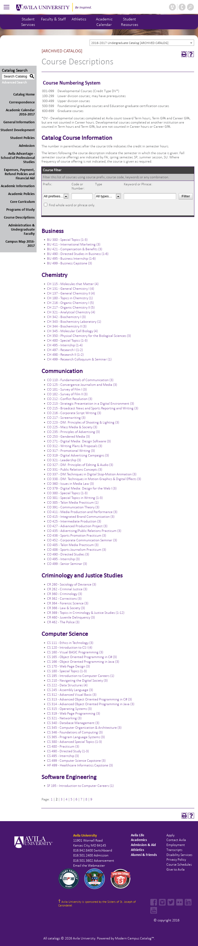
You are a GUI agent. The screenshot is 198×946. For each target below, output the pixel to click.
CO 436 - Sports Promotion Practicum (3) (76, 535)
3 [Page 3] (61, 799)
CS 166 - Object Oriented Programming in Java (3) (83, 662)
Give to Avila (175, 869)
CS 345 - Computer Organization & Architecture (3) (84, 728)
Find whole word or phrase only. (72, 205)
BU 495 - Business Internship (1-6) (71, 258)
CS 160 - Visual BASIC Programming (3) (75, 652)
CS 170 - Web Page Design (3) (68, 666)
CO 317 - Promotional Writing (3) (71, 451)
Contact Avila (176, 840)
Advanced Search (14, 82)
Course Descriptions (19, 217)
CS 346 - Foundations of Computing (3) (75, 732)
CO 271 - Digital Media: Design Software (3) (79, 441)
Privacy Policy (176, 859)
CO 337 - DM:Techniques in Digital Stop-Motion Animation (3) (91, 474)
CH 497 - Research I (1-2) (65, 350)
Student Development (18, 130)
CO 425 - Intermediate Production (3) (74, 521)
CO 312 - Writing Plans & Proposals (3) (74, 446)
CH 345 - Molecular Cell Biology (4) (72, 331)
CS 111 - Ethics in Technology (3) (70, 643)
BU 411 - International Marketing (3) (73, 244)
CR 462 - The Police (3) (63, 622)
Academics (139, 840)
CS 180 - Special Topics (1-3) (67, 671)
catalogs (54, 938)
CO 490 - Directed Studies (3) (68, 554)
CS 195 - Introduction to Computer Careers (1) (80, 676)
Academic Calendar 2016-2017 (20, 112)
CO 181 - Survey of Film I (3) (67, 389)
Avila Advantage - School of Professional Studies (18, 158)
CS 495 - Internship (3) (63, 756)
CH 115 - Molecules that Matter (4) (72, 284)
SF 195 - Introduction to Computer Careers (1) (80, 786)
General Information (19, 122)
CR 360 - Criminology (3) (64, 594)
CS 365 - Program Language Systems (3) (76, 737)
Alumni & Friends (144, 855)
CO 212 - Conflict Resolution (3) (69, 399)
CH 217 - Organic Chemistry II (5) (71, 307)
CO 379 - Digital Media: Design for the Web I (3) (82, 488)
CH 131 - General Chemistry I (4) (70, 289)
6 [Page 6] (76, 799)
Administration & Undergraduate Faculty (21, 229)
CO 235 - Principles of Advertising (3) (73, 432)
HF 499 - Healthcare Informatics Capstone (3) (80, 765)
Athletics (79, 19)
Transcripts (174, 850)
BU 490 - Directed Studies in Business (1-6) (77, 254)
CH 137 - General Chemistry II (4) (71, 293)
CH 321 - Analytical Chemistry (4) (71, 312)
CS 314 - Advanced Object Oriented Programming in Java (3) (90, 704)
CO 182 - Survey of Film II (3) (67, 394)
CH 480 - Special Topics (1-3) (67, 340)
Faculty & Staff (53, 19)
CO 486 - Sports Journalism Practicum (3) (76, 550)
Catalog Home (24, 94)
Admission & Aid (143, 845)
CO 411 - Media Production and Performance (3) (82, 512)
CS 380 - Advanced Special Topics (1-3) (74, 742)
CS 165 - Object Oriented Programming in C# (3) (82, 657)
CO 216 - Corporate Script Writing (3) (74, 413)
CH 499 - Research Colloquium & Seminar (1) (79, 359)
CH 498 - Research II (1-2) (65, 355)
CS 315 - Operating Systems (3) (69, 709)
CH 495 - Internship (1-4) (65, 345)
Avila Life (137, 835)
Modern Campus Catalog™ (134, 938)
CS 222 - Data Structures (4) (67, 685)
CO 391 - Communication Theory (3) (73, 507)
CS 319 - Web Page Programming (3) (73, 713)
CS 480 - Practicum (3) (63, 746)
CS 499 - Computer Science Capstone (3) (76, 761)
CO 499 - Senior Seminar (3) (67, 564)
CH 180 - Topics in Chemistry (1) (70, 298)
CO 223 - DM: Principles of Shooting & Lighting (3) (83, 422)
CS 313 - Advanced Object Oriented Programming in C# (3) (89, 699)
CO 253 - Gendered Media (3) (68, 436)
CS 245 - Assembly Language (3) (70, 690)
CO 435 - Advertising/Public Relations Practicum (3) (84, 531)
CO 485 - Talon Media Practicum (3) (72, 545)
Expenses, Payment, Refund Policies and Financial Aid (19, 174)
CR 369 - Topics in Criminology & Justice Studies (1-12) (85, 613)
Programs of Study (20, 210)
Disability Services (179, 855)
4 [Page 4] (66, 799)
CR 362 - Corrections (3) (64, 598)
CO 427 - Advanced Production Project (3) (77, 526)
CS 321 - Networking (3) (64, 718)
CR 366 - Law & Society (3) (66, 608)
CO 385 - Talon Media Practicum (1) (72, 502)
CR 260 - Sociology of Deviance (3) (71, 584)
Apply (170, 835)
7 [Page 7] (81, 799)
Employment (175, 845)
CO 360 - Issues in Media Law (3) (70, 484)
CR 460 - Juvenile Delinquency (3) (71, 617)
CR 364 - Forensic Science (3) (67, 603)
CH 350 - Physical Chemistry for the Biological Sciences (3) (89, 336)
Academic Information (18, 186)
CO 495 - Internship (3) (63, 559)
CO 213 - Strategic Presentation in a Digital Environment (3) (90, 403)
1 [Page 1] (52, 799)
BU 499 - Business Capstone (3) (69, 263)
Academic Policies (21, 194)
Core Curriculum (22, 202)
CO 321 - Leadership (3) (64, 460)
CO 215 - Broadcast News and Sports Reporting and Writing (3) (92, 408)
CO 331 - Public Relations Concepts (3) (74, 469)
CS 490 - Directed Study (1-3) (68, 751)
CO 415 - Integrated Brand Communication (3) (80, 517)
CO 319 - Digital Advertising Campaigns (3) (78, 455)
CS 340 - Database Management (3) (73, 723)
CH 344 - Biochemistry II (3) (66, 326)
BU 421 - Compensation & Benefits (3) (74, 249)
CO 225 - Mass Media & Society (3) (72, 427)
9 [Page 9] (91, 799)
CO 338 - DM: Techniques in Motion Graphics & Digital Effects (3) (94, 479)
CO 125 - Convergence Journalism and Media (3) (82, 385)
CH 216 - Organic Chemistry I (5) (70, 303)
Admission (27, 146)
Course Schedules (179, 864)
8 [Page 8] (86, 799)
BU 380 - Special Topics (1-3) (67, 240)
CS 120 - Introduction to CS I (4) (69, 647)
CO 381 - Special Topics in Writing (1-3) (75, 498)
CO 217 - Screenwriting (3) (66, 418)
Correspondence (22, 102)
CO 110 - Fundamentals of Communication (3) (80, 380)
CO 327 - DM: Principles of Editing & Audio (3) (80, 465)
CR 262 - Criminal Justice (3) (67, 589)
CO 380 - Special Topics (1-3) (67, 493)
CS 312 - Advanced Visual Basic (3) (71, 695)
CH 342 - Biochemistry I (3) (66, 317)
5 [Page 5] (71, 799)
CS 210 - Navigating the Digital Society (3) (77, 680)
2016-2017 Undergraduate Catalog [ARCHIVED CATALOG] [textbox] (129, 43)
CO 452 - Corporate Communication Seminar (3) (82, 540)
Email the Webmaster (89, 865)
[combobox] (142, 43)
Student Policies (22, 138)
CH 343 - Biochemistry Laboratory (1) (74, 322)
